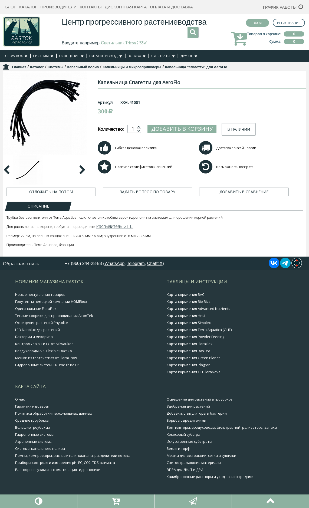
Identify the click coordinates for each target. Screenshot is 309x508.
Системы (41, 56)
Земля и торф (178, 448)
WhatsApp (114, 263)
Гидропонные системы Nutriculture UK (47, 364)
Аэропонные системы (33, 441)
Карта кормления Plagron (189, 364)
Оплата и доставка (171, 7)
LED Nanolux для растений (37, 329)
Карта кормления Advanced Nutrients (198, 308)
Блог (10, 7)
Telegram (136, 263)
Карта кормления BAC (185, 294)
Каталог (28, 7)
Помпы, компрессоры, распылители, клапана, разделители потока (72, 455)
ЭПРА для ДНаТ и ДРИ (185, 469)
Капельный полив (83, 67)
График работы (280, 7)
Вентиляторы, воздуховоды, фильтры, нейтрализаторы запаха (222, 427)
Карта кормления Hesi (186, 315)
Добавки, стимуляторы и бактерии (197, 413)
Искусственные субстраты (189, 441)
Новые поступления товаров (40, 294)
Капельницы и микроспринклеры (132, 67)
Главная (19, 67)
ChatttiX (155, 263)
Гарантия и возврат (32, 406)
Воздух (134, 56)
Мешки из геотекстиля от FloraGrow (46, 357)
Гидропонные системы (34, 434)
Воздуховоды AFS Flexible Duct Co (43, 350)
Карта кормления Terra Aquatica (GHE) (199, 329)
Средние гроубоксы (32, 420)
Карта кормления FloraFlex (189, 343)
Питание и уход (103, 56)
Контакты (91, 7)
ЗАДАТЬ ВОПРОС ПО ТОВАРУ (147, 191)
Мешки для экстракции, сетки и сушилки (201, 455)
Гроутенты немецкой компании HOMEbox (51, 301)
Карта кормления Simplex (189, 322)
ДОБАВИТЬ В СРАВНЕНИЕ (243, 191)
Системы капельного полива (40, 448)
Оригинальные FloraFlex (36, 308)
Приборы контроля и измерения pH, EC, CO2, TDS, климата (65, 462)
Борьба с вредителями (186, 420)
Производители (58, 7)
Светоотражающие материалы (194, 462)
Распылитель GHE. (114, 226)
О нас (20, 399)
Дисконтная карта (126, 7)
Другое (186, 56)
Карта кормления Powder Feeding (195, 336)
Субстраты (160, 56)
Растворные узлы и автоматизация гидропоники (57, 469)
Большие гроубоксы (32, 427)
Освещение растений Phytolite (41, 322)
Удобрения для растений (188, 406)
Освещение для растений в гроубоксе (199, 399)
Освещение (69, 56)
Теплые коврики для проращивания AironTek (54, 315)
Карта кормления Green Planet (193, 357)
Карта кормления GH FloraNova (194, 371)
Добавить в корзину (182, 128)
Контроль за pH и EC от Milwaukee (44, 343)
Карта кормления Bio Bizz (189, 301)
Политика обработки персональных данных (53, 413)
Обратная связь (21, 263)
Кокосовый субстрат (184, 434)
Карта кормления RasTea (188, 350)
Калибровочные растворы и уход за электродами (210, 476)
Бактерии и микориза (34, 336)
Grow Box (14, 56)
